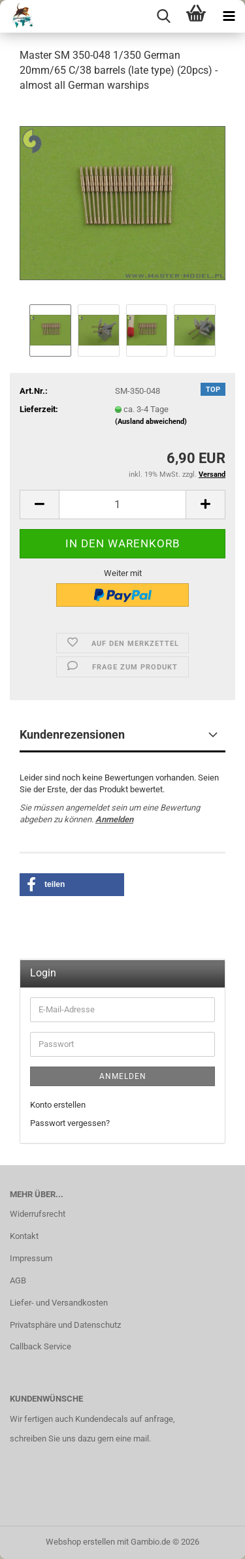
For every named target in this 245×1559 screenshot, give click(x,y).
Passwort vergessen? (70, 1123)
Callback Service (40, 1346)
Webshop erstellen (80, 1542)
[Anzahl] (122, 504)
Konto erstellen (58, 1105)
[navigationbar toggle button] (228, 16)
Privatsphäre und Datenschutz (65, 1325)
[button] (39, 504)
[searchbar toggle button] (163, 16)
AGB (18, 1280)
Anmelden (114, 819)
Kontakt (24, 1236)
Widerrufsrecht (37, 1214)
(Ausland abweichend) (151, 421)
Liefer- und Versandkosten (59, 1303)
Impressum (31, 1258)
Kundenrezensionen (72, 734)
